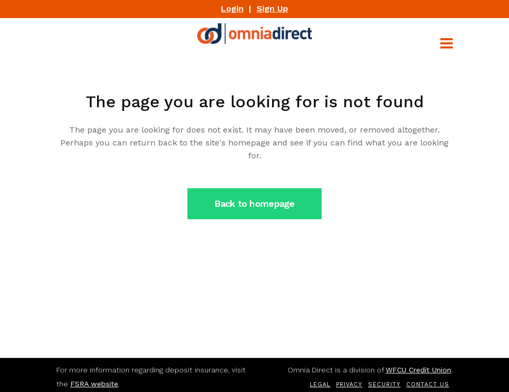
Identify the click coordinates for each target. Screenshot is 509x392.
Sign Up (272, 8)
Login (232, 8)
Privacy (349, 384)
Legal (320, 384)
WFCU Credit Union (418, 370)
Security (384, 384)
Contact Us (427, 384)
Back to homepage (254, 203)
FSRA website (94, 384)
